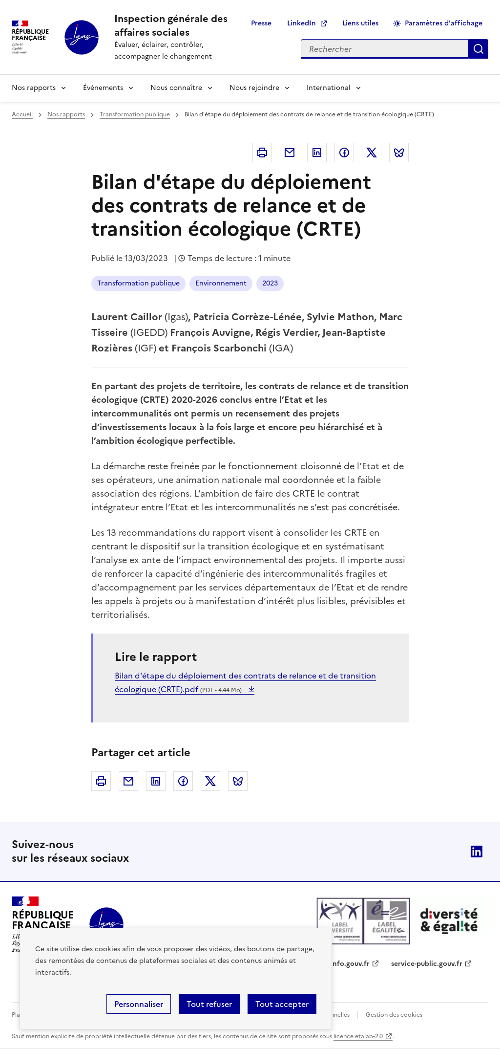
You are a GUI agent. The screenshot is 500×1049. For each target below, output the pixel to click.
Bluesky (399, 152)
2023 (270, 283)
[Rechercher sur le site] (385, 49)
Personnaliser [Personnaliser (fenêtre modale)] (138, 1004)
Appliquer (478, 49)
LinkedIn (301, 23)
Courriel (289, 152)
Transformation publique (135, 114)
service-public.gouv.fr (426, 964)
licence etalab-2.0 (358, 1036)
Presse (261, 23)
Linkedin (317, 152)
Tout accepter (282, 1004)
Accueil (22, 114)
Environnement (221, 283)
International (329, 88)
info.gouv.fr (350, 964)
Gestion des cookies (394, 1014)
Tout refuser (209, 1004)
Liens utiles (360, 23)
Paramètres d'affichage (443, 23)
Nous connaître (176, 88)
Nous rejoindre (254, 88)
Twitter (371, 152)
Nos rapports (34, 88)
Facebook (344, 152)
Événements (103, 88)
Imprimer (262, 152)
